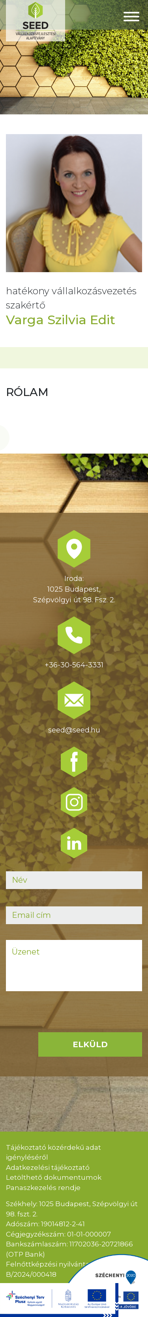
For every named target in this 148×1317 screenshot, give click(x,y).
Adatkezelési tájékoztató (48, 1167)
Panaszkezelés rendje (43, 1188)
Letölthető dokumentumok (53, 1177)
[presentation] (66, 1022)
